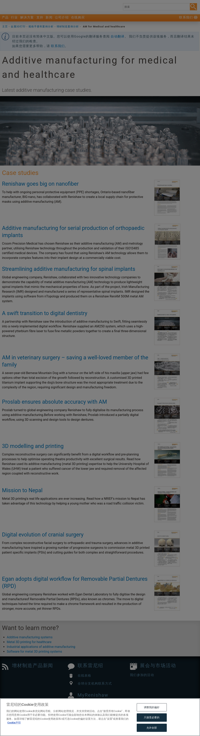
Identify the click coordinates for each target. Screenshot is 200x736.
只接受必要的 (152, 725)
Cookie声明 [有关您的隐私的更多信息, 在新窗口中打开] (14, 731)
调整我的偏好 (152, 715)
